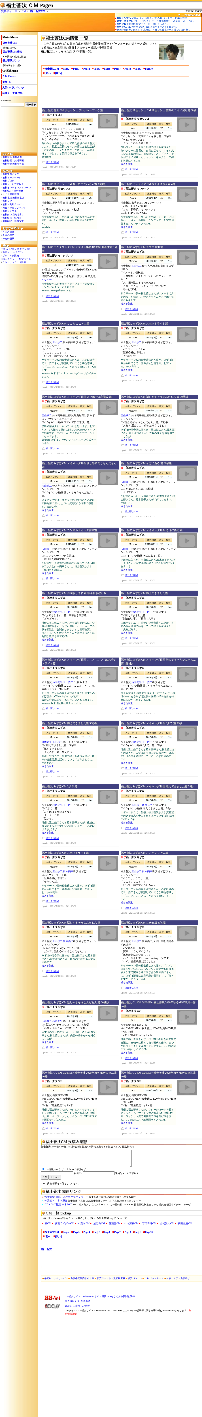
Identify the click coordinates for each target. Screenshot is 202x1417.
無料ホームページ (12, 177)
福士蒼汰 (46, 1252)
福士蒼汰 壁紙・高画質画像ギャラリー (66, 1200)
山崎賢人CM (167, 1226)
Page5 (97, 68)
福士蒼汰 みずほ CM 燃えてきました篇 (144, 593)
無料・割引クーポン (13, 204)
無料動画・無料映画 (13, 160)
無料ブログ (8, 180)
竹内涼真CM (131, 1226)
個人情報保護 (72, 1304)
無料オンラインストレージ (17, 187)
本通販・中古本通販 (56, 1204)
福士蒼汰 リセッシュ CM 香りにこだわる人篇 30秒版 (74, 184)
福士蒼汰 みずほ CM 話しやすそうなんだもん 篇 (71, 922)
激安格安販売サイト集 (82, 1281)
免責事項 (85, 1304)
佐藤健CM (114, 1226)
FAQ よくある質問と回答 (121, 1299)
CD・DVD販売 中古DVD (59, 1207)
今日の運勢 (8, 232)
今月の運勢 (8, 238)
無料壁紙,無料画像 (12, 157)
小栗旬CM (84, 1226)
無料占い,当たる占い (13, 214)
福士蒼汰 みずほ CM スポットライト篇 (144, 323)
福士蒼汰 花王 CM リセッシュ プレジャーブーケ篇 (72, 110)
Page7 (117, 68)
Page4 (86, 68)
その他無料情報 (11, 194)
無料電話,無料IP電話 (13, 197)
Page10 (149, 68)
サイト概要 (100, 1299)
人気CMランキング (13, 87)
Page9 (138, 68)
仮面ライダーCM (64, 1226)
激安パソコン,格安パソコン (17, 249)
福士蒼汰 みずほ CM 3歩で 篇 (59, 786)
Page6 (107, 68)
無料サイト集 (9, 11)
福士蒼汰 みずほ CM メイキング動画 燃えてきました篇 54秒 (157, 786)
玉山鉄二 (136, 266)
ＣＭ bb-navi (9, 76)
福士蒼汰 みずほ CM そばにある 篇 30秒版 (146, 463)
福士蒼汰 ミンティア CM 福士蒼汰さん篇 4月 (148, 184)
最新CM (7, 82)
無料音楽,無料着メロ (13, 163)
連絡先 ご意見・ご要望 (77, 1309)
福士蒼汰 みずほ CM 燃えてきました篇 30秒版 (69, 723)
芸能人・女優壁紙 (12, 93)
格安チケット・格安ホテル (17, 259)
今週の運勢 (8, 235)
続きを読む (127, 164)
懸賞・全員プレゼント (14, 207)
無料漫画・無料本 (12, 218)
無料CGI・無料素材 (13, 190)
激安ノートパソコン (13, 252)
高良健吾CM (185, 1226)
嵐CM (48, 1226)
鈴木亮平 (57, 612)
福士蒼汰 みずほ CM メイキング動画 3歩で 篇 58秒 (151, 723)
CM (24, 11)
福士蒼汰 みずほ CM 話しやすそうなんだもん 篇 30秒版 (154, 396)
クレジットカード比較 (14, 262)
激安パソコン (135, 1281)
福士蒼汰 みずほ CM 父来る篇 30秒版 (143, 922)
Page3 (76, 68)
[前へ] (48, 73)
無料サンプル (10, 211)
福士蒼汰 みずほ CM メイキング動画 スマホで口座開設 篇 (77, 396)
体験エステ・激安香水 (178, 1281)
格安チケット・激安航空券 (111, 1281)
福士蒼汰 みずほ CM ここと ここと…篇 (65, 323)
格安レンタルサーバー (56, 1281)
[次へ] (58, 73)
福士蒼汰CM (37, 11)
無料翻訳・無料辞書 (13, 221)
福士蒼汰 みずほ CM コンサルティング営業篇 (69, 530)
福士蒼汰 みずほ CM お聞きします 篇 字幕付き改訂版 (74, 593)
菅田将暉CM (149, 1226)
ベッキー (47, 279)
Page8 (127, 68)
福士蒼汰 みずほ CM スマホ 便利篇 (142, 247)
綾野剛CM (99, 1226)
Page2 (66, 68)
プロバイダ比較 (11, 255)
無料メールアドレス (13, 184)
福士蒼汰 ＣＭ (22, 5)
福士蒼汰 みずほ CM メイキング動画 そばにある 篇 (152, 530)
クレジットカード (154, 1281)
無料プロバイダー (12, 174)
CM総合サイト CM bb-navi (79, 1299)
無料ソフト (8, 201)
